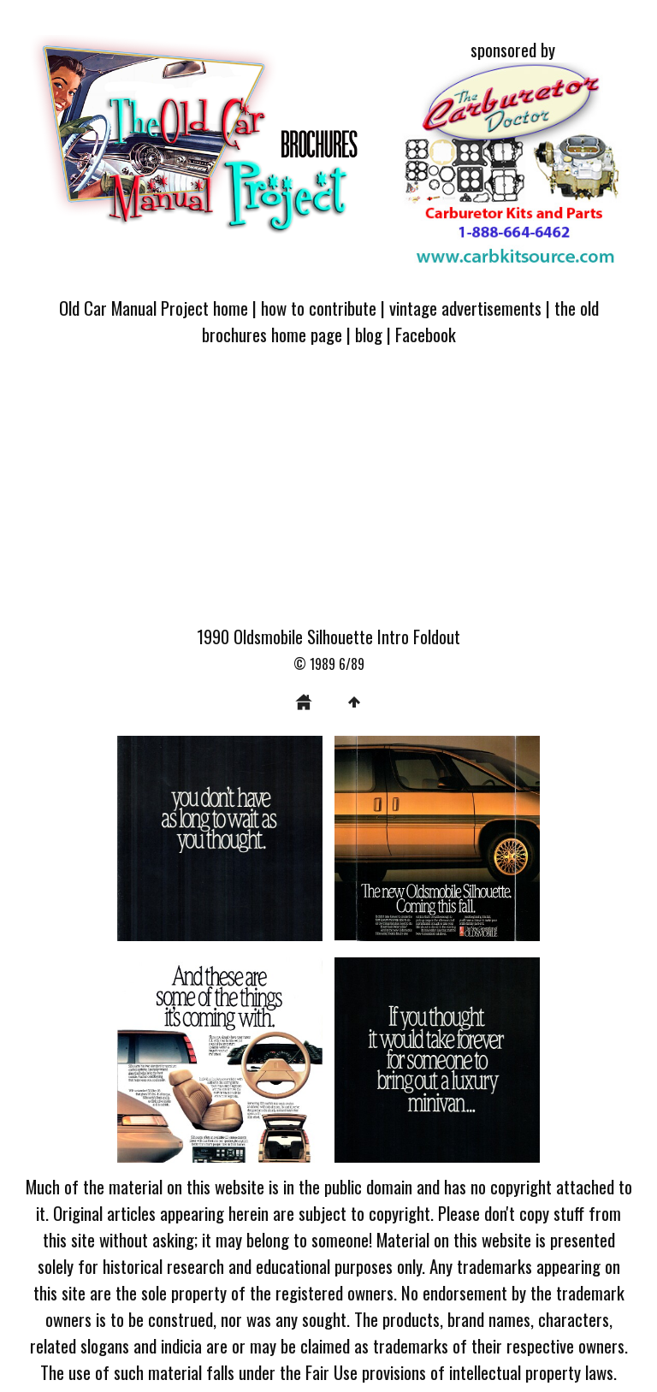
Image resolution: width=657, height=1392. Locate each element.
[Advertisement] (328, 495)
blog (368, 334)
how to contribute (318, 307)
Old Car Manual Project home (153, 307)
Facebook (425, 334)
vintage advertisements (465, 307)
